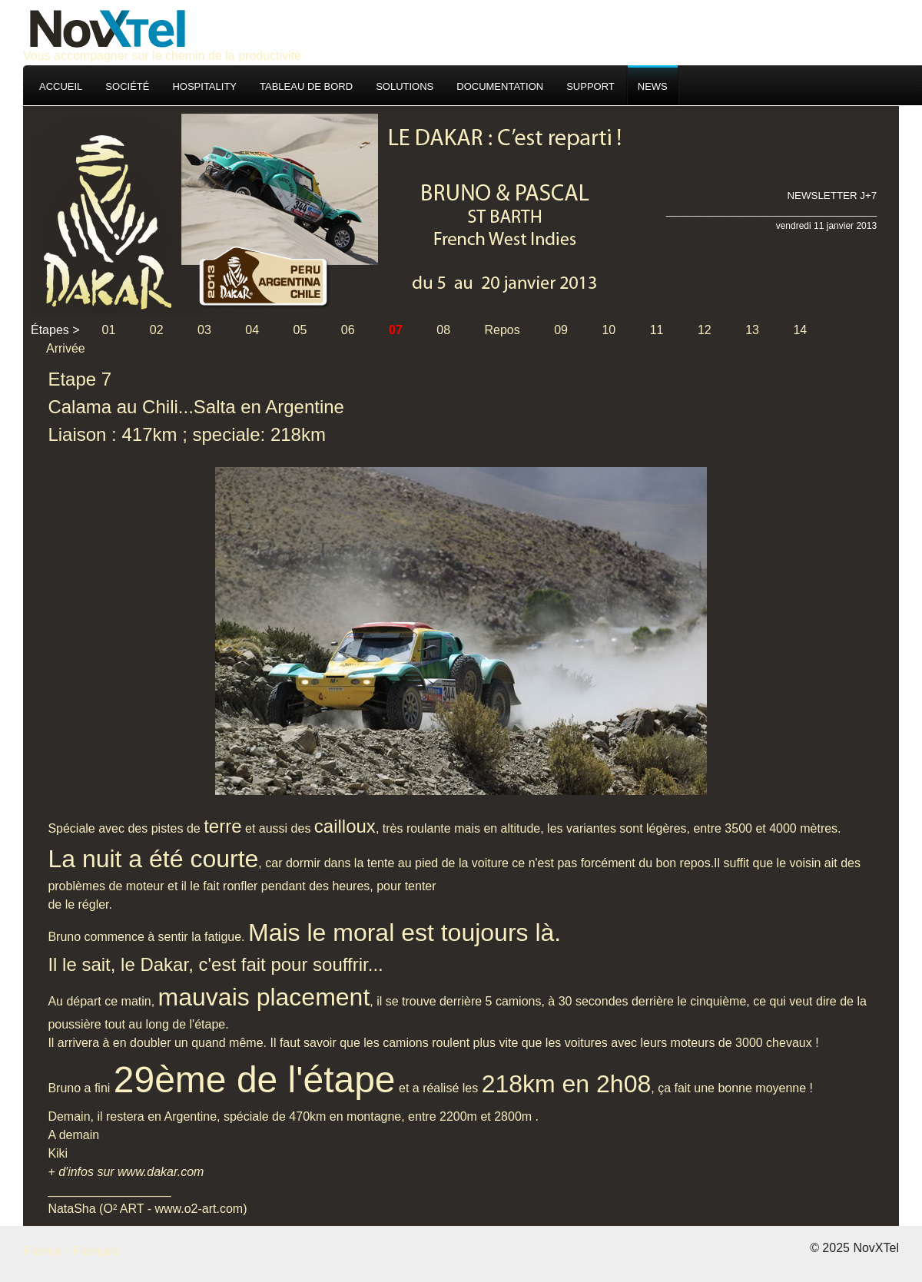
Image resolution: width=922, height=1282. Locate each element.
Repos (502, 329)
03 (204, 329)
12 (704, 329)
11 (657, 329)
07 (396, 329)
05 (300, 329)
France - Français (71, 1250)
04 (252, 329)
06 (348, 329)
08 (443, 329)
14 (800, 329)
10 (608, 329)
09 (561, 329)
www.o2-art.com (198, 1208)
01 (109, 329)
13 (752, 329)
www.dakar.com (161, 1171)
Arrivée (65, 348)
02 (157, 329)
